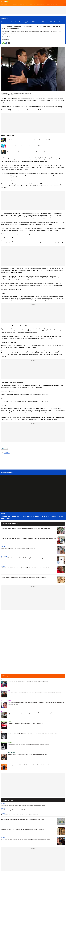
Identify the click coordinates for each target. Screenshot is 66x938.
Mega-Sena (3, 546)
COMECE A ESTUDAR (22, 4)
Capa (2, 15)
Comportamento (11, 752)
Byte (9, 690)
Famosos (9, 700)
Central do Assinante (52, 4)
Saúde (9, 679)
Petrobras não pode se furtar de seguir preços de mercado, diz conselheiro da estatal (23, 805)
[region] (33, 10)
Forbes (28, 22)
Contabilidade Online (48, 22)
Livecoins (39, 22)
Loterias (15, 22)
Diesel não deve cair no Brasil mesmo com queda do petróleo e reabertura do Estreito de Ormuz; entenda (28, 538)
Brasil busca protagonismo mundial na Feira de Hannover (16, 810)
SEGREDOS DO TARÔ (41, 4)
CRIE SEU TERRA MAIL (5, 4)
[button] (1, 1)
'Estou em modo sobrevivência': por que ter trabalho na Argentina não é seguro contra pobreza (25, 839)
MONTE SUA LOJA (31, 4)
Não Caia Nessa (4, 556)
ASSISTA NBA (14, 4)
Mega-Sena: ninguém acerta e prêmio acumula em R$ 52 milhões (18, 548)
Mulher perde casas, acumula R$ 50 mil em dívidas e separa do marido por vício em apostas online (32, 517)
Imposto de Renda (6, 22)
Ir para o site (6, 1)
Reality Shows (11, 763)
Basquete (10, 742)
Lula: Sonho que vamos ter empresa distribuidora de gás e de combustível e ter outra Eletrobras (26, 567)
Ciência (9, 711)
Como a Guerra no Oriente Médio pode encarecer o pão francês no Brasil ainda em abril (23, 577)
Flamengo (10, 721)
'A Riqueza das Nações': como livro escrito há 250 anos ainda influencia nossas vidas (22, 829)
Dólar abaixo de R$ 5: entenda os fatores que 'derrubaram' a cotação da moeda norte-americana (25, 528)
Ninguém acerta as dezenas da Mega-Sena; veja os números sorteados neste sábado (22, 819)
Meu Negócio (22, 22)
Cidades (9, 731)
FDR (33, 22)
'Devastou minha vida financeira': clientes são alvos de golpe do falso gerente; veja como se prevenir (27, 558)
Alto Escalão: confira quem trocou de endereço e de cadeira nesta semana (20, 814)
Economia (7, 15)
